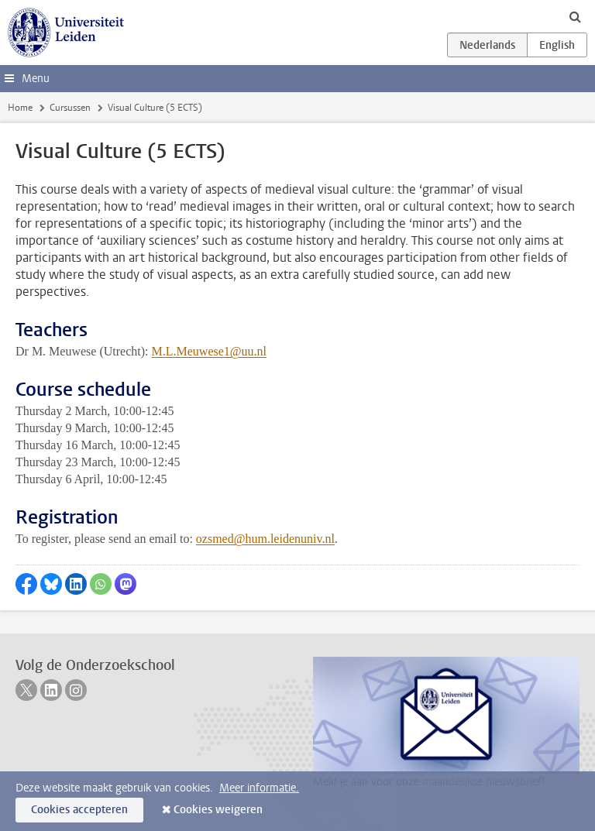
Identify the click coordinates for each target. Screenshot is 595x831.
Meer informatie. (259, 788)
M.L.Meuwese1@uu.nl (209, 351)
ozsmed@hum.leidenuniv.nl (265, 538)
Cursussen (70, 107)
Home (20, 107)
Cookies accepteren (79, 809)
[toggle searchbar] (574, 16)
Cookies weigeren (218, 809)
